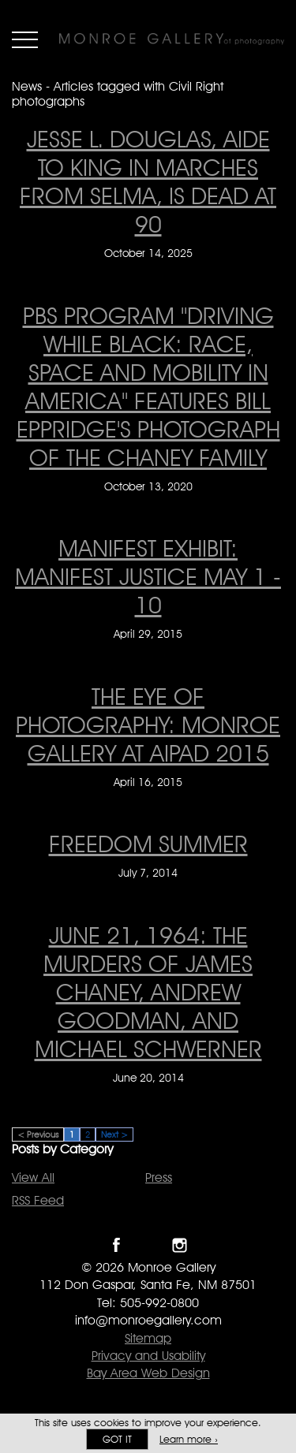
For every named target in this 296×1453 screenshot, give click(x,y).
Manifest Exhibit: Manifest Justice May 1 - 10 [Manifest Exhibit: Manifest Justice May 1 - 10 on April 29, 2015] (148, 576)
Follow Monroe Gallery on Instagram (179, 1245)
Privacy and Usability (148, 1355)
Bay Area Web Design (148, 1372)
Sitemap (148, 1338)
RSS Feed (38, 1200)
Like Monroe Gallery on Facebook (116, 1245)
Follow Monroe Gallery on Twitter (148, 1245)
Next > (114, 1134)
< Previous (37, 1134)
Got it (117, 1439)
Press (158, 1177)
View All (33, 1177)
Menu (25, 39)
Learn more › (188, 1439)
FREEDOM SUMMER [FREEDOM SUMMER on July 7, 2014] (148, 843)
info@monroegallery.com (148, 1320)
